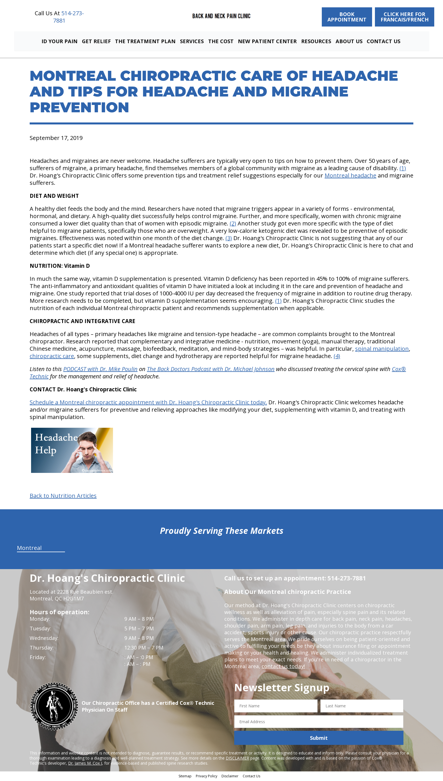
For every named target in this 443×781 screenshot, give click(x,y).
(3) (228, 239)
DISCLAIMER (237, 759)
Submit (319, 738)
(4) (337, 357)
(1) (402, 169)
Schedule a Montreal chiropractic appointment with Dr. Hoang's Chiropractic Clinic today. (148, 403)
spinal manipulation (382, 349)
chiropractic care (52, 357)
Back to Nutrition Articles (63, 496)
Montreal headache (350, 176)
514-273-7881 (68, 16)
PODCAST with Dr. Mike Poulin (100, 370)
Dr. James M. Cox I (85, 764)
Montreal (29, 548)
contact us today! (283, 667)
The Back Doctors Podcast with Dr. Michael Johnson (211, 370)
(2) (233, 224)
